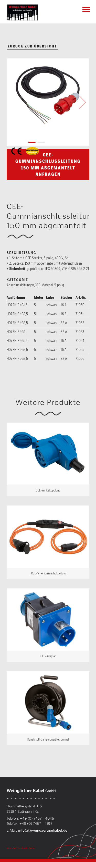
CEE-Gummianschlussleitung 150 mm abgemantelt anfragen (48, 164)
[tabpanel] (48, 96)
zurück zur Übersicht (32, 46)
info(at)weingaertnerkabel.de (42, 830)
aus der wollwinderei (21, 848)
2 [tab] (41, 142)
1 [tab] (32, 142)
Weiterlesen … (48, 459)
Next (82, 102)
